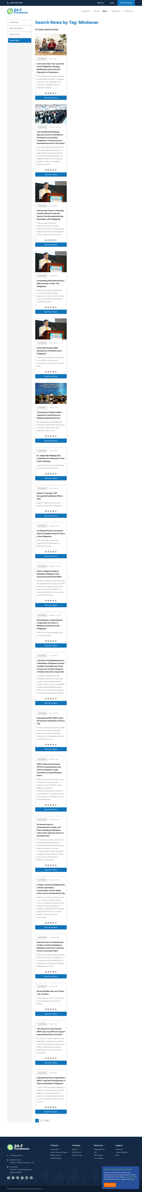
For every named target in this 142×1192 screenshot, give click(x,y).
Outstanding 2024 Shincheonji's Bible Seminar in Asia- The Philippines (50, 283)
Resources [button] (116, 11)
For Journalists (98, 1158)
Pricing (96, 11)
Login (112, 3)
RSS (95, 1152)
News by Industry (16, 28)
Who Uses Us (76, 1152)
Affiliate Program (55, 1158)
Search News (14, 40)
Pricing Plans (54, 1149)
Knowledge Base (99, 1149)
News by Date (15, 34)
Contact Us (129, 11)
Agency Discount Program (59, 1152)
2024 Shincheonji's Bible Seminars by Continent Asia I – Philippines (50, 351)
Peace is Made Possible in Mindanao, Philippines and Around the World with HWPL (49, 574)
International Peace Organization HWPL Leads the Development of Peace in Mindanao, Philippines (51, 1080)
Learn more (129, 1177)
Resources (98, 1145)
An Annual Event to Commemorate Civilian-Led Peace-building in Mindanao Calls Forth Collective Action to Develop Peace (50, 830)
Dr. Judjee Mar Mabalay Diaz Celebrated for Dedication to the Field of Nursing (50, 458)
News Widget (98, 1155)
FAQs (117, 1155)
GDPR (132, 1179)
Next (47, 1120)
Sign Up (100, 3)
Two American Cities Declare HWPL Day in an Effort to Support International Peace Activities (51, 1032)
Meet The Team (77, 1155)
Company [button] (85, 11)
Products (54, 1145)
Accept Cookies (110, 1185)
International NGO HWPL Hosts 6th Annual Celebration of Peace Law (51, 721)
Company (76, 1145)
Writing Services (55, 1155)
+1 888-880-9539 (14, 3)
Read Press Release (50, 98)
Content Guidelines (122, 1152)
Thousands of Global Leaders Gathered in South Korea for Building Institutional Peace (49, 415)
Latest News (14, 22)
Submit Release (126, 3)
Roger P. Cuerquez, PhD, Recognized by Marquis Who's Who (50, 496)
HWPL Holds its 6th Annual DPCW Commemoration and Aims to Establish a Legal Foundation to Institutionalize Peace (49, 770)
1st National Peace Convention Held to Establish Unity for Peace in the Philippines (51, 533)
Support (119, 1145)
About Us (75, 1149)
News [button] (105, 11)
